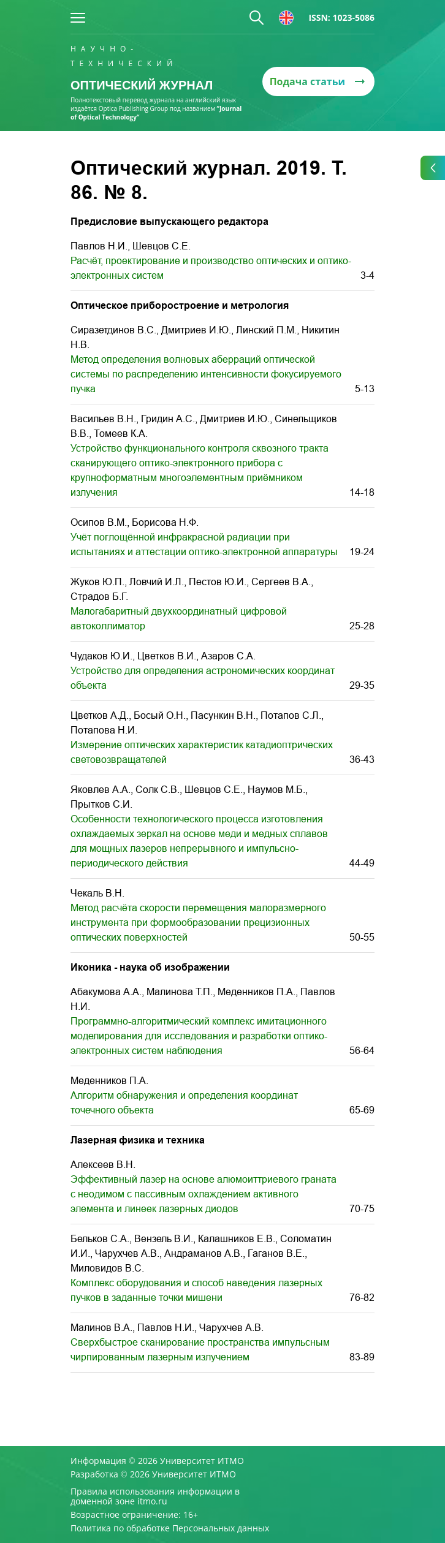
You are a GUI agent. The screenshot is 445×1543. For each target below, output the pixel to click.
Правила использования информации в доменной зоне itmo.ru (155, 1496)
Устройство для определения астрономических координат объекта (202, 678)
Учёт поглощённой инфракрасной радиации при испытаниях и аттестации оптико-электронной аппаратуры (204, 544)
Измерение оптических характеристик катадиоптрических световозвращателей (201, 752)
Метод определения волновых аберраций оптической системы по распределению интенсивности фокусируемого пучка (205, 374)
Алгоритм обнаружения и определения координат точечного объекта (184, 1102)
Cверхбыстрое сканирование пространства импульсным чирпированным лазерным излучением (200, 1349)
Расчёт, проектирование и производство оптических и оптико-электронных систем (210, 268)
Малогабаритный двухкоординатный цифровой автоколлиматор (178, 618)
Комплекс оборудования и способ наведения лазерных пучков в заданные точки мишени (196, 1290)
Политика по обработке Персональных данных (169, 1528)
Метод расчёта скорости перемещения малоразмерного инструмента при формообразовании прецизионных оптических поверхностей (198, 922)
